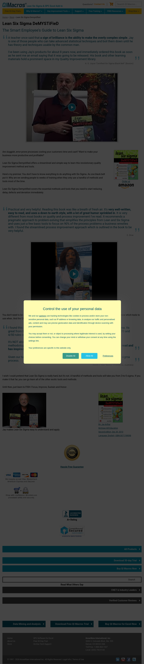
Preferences (108, 356)
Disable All (70, 356)
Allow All (89, 356)
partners (42, 316)
